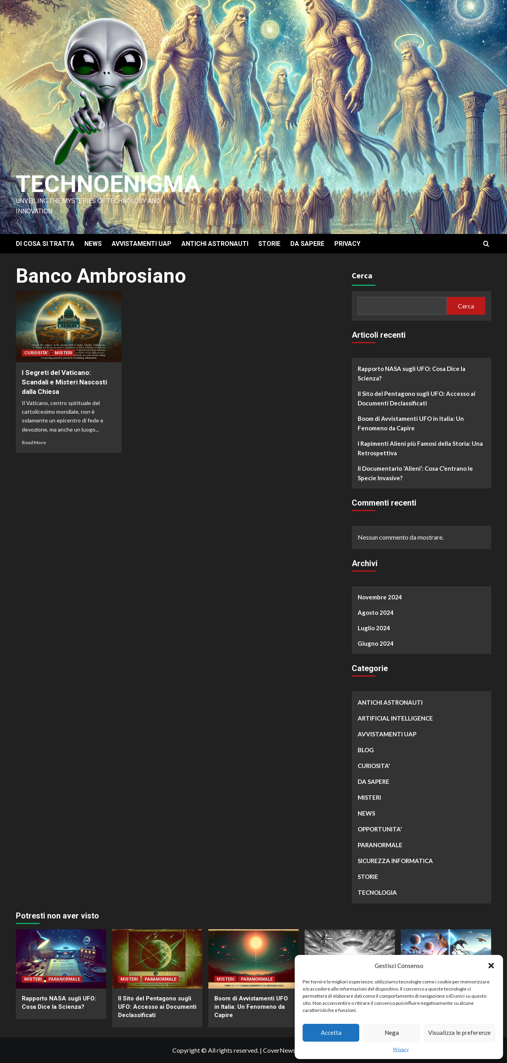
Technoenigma (108, 184)
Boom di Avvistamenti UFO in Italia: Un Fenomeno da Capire (411, 423)
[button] (491, 966)
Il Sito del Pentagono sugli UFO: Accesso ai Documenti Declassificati (416, 398)
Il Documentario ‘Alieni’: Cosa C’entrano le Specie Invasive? (415, 473)
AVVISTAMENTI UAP (142, 243)
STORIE (269, 243)
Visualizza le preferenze (459, 1032)
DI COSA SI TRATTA (45, 243)
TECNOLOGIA (377, 892)
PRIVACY (347, 243)
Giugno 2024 (376, 643)
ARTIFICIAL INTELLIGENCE (395, 718)
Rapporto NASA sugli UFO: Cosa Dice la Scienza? (411, 373)
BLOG (366, 749)
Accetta (331, 1032)
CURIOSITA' (36, 353)
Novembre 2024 (380, 597)
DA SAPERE (307, 243)
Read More (34, 442)
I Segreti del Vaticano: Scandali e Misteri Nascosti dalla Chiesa (64, 382)
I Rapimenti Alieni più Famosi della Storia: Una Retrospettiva (420, 448)
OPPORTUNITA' (380, 829)
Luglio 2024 (374, 627)
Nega (392, 1032)
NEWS (93, 243)
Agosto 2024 (376, 612)
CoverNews (279, 1050)
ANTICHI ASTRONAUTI (214, 243)
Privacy (401, 1049)
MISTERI (63, 353)
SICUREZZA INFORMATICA (395, 860)
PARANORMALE (380, 844)
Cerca (362, 275)
